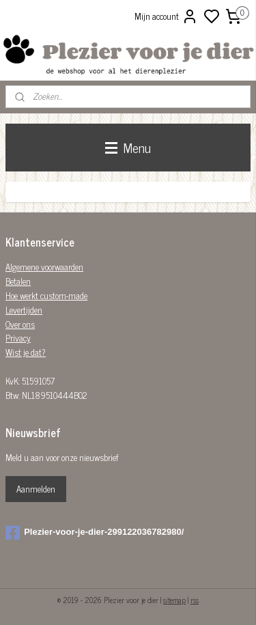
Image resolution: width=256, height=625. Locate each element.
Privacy (18, 338)
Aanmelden (35, 489)
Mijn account (166, 16)
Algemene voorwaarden (44, 267)
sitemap (174, 600)
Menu (128, 147)
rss (194, 600)
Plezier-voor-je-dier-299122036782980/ (94, 533)
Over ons (20, 324)
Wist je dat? (25, 352)
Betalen (18, 281)
